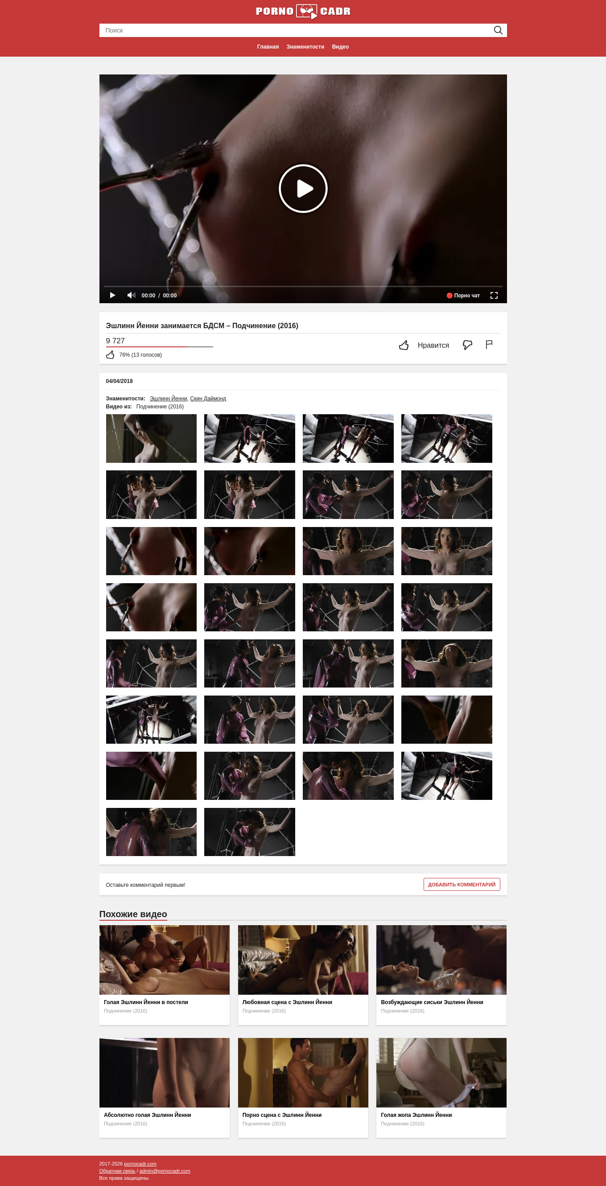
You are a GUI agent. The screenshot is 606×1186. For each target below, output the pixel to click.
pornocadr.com (140, 1163)
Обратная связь (117, 1171)
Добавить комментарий (461, 884)
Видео (340, 47)
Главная (268, 47)
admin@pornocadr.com (165, 1171)
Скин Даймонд (208, 398)
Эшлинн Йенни (168, 398)
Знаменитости (305, 47)
